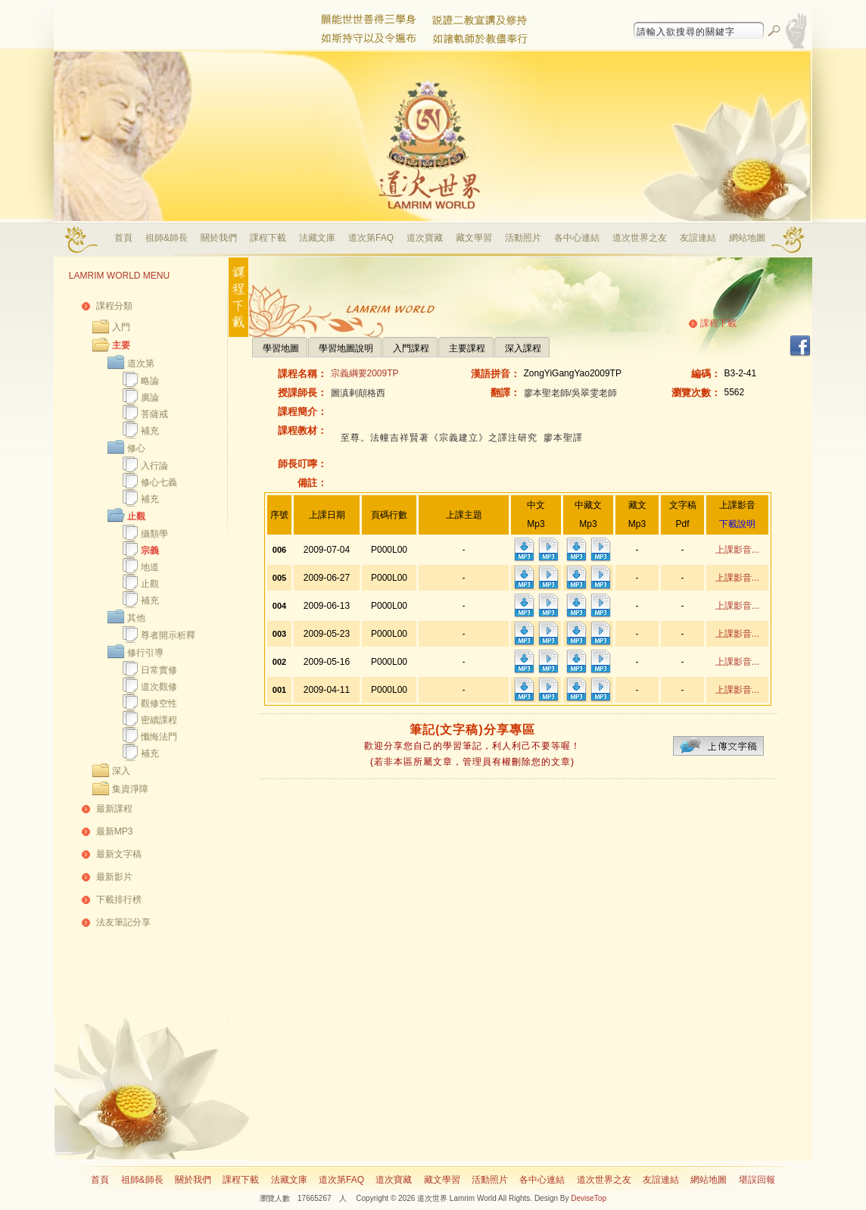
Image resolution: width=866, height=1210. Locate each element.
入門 (121, 327)
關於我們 (219, 237)
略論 (150, 381)
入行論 (154, 465)
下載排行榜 (119, 899)
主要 (121, 345)
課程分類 (114, 306)
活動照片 (523, 237)
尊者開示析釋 (168, 635)
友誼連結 (698, 237)
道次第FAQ (371, 237)
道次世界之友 (639, 237)
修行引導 (145, 652)
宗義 (150, 550)
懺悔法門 (159, 736)
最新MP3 (114, 831)
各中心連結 (577, 237)
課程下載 (268, 237)
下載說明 (737, 524)
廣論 (150, 397)
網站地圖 (747, 237)
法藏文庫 (317, 237)
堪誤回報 (757, 1179)
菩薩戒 (154, 414)
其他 (136, 618)
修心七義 (159, 482)
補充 (150, 431)
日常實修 (159, 670)
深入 (121, 771)
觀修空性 (159, 703)
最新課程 (114, 808)
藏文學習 (474, 237)
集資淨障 (130, 789)
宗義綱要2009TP (365, 373)
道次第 (140, 363)
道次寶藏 (425, 237)
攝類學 (154, 534)
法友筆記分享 (123, 922)
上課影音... (737, 549)
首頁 (123, 237)
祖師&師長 (166, 237)
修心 (136, 448)
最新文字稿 (119, 854)
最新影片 (114, 877)
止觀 (136, 516)
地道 (150, 567)
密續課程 (159, 720)
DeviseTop (588, 1198)
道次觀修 (159, 686)
